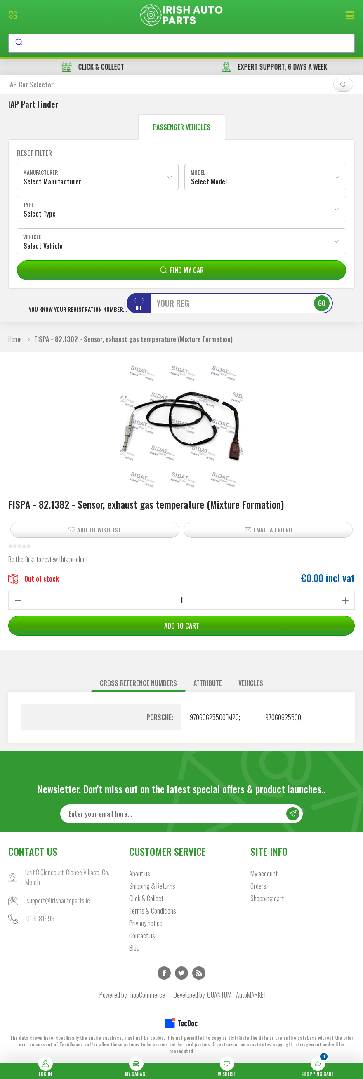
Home (15, 339)
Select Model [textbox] (209, 181)
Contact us (142, 935)
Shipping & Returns (152, 886)
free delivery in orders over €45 (90, 67)
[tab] (138, 683)
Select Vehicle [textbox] (43, 246)
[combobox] (181, 43)
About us (139, 874)
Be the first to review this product (48, 559)
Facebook (164, 973)
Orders (258, 886)
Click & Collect (146, 898)
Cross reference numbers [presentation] (138, 683)
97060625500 (283, 717)
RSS (199, 973)
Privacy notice (146, 923)
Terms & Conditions (152, 911)
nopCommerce (147, 995)
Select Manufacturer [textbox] (52, 181)
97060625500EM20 (214, 717)
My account (264, 874)
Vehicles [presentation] (250, 683)
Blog (134, 948)
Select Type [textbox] (40, 214)
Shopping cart (267, 898)
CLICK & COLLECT (272, 67)
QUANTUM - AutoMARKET (236, 995)
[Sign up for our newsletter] (181, 813)
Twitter (181, 973)
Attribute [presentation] (207, 683)
